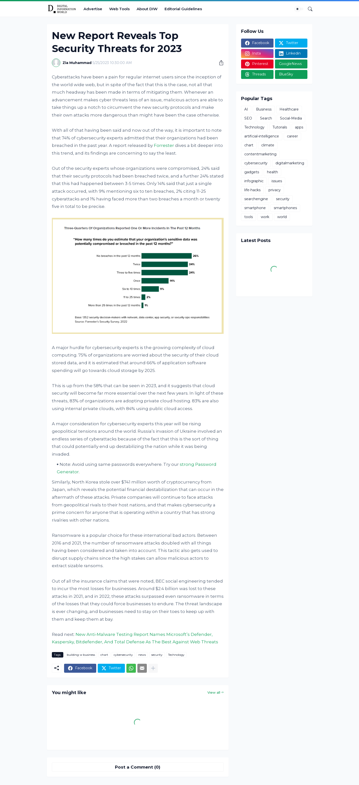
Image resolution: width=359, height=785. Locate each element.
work (265, 217)
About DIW (147, 8)
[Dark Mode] (299, 9)
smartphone (255, 208)
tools (248, 217)
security (157, 655)
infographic (254, 181)
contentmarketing (260, 154)
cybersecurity (123, 655)
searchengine (256, 199)
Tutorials (279, 127)
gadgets (251, 172)
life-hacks (252, 190)
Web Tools (119, 8)
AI (246, 109)
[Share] (219, 63)
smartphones (285, 208)
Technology (176, 655)
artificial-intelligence (261, 136)
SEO (248, 118)
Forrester (164, 145)
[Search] (308, 9)
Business (263, 109)
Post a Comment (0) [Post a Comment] (137, 767)
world (282, 217)
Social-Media (291, 118)
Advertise (93, 8)
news (142, 655)
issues (276, 181)
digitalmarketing (289, 163)
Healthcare (289, 109)
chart (104, 655)
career (292, 136)
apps (299, 127)
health (272, 172)
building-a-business (81, 655)
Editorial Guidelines (183, 8)
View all (213, 692)
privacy (275, 190)
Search (266, 118)
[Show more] (153, 668)
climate (267, 145)
